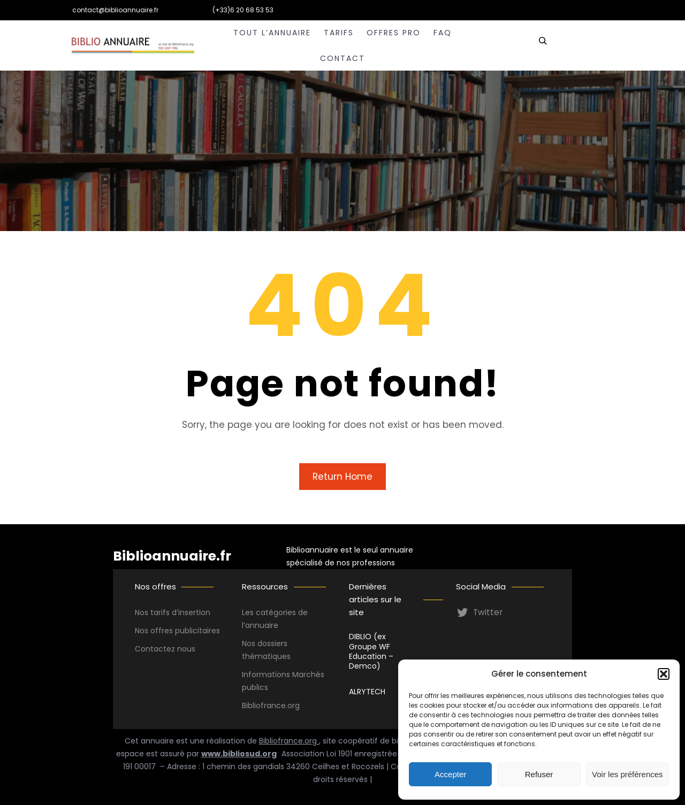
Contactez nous (165, 648)
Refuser (539, 774)
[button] (663, 674)
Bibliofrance (264, 705)
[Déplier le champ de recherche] (542, 45)
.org (293, 705)
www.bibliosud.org (239, 753)
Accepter (450, 774)
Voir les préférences (627, 774)
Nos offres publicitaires (177, 630)
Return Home (342, 476)
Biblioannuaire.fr (172, 556)
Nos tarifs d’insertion (172, 612)
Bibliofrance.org (289, 740)
